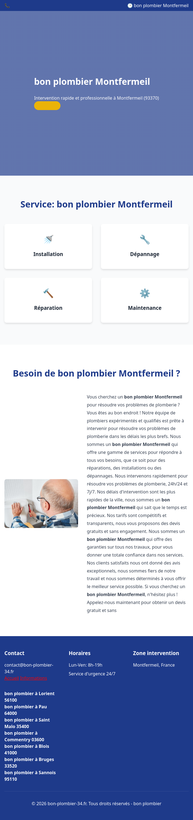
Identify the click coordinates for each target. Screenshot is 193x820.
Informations (33, 678)
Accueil (11, 678)
